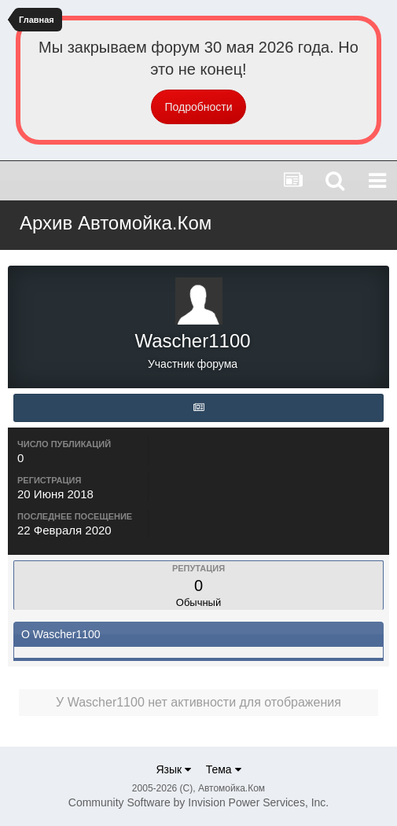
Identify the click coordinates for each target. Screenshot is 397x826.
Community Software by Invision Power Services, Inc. (198, 802)
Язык (173, 769)
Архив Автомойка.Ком (115, 222)
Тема (223, 769)
